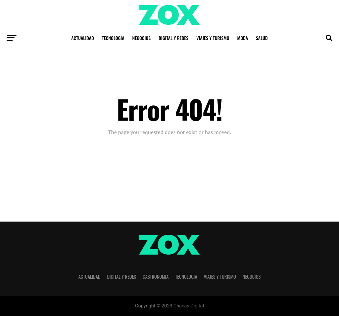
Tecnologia (113, 37)
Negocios (141, 37)
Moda (242, 37)
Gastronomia (156, 276)
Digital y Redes (173, 37)
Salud (262, 37)
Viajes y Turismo (212, 37)
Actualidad (82, 37)
